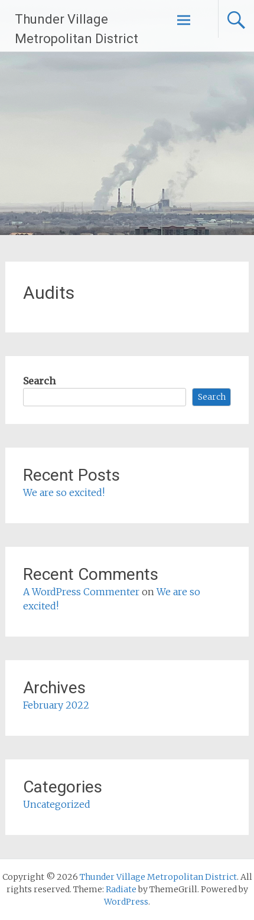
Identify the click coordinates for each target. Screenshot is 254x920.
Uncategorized (56, 804)
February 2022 (56, 705)
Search (39, 381)
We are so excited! (64, 492)
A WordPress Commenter (81, 592)
